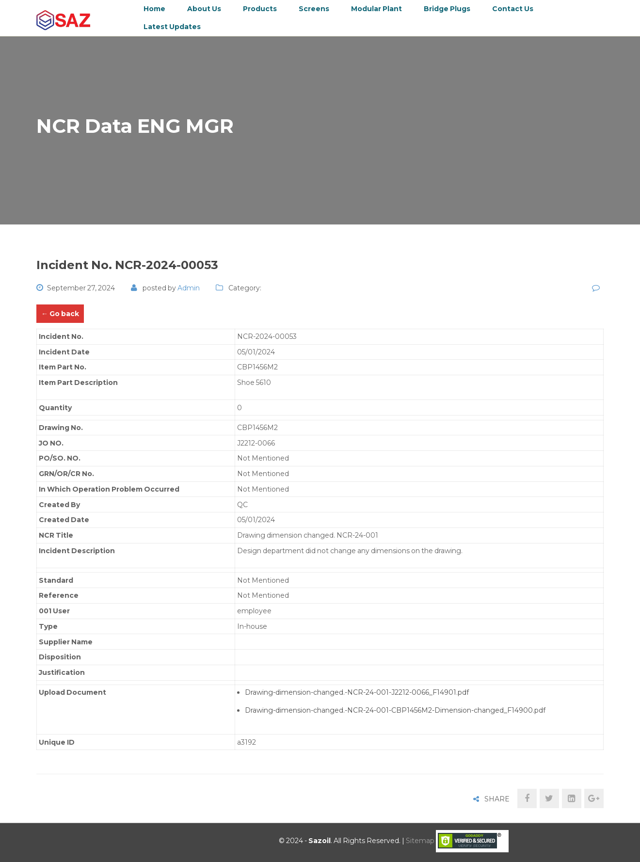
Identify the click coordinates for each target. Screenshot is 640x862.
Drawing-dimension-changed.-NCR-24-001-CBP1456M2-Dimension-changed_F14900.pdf (395, 710)
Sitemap (420, 840)
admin (188, 288)
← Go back (60, 313)
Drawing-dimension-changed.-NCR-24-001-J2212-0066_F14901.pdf (357, 692)
